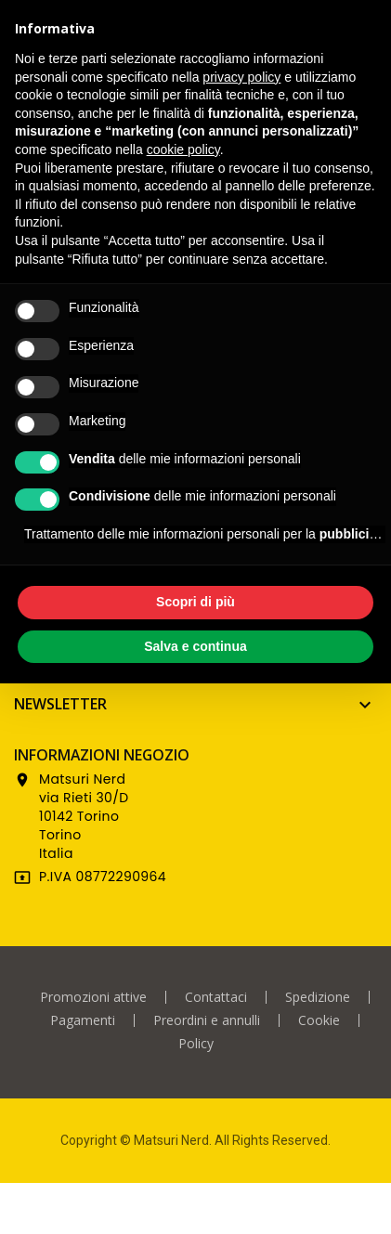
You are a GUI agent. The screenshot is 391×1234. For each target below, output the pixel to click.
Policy (196, 1043)
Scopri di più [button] (195, 601)
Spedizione (317, 997)
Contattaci (216, 997)
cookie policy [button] (183, 149)
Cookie (319, 1020)
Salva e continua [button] (195, 646)
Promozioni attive (93, 997)
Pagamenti (82, 1020)
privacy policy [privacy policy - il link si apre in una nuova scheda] (241, 77)
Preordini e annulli (206, 1020)
